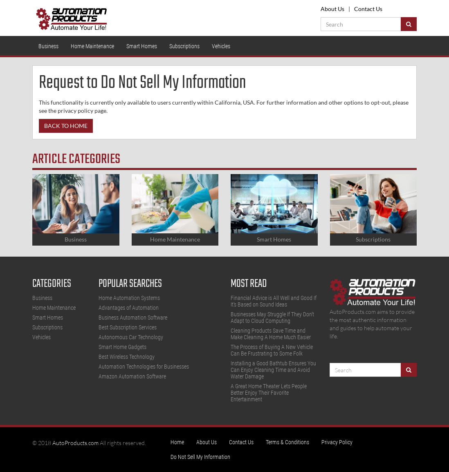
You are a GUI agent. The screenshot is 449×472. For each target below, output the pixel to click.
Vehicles (221, 46)
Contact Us (368, 8)
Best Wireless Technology (127, 356)
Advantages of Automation (129, 307)
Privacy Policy (336, 442)
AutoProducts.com (75, 442)
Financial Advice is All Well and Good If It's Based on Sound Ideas (274, 301)
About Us (332, 8)
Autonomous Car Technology (131, 337)
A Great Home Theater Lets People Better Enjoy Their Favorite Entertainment (269, 393)
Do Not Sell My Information (200, 457)
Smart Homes (141, 46)
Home (177, 442)
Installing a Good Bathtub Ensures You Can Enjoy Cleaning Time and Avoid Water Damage (273, 370)
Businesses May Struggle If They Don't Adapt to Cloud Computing (272, 317)
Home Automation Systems (129, 298)
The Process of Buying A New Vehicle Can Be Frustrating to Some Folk (272, 350)
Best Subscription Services (128, 327)
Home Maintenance (92, 46)
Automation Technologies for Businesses (144, 366)
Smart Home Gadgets (122, 347)
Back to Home (66, 125)
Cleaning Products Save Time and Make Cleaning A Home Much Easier (271, 333)
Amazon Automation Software (132, 376)
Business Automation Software (133, 317)
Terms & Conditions (287, 442)
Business (48, 46)
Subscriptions (184, 46)
